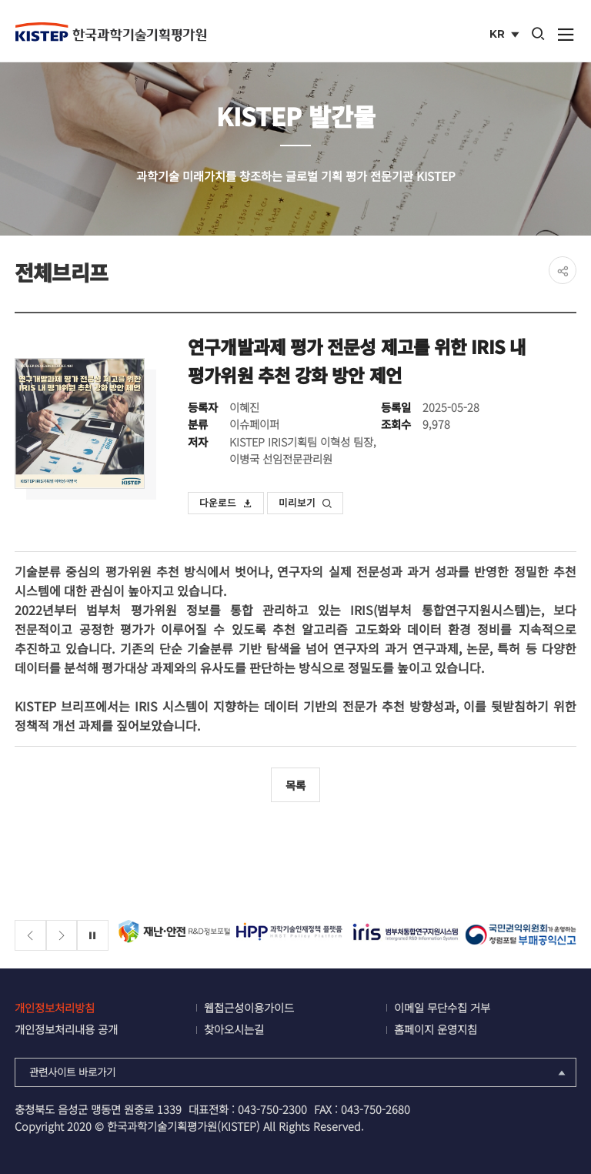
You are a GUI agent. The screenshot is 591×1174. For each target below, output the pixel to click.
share (562, 270)
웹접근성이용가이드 (249, 1007)
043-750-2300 (272, 1109)
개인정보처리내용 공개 (66, 1028)
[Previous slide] (30, 936)
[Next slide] (62, 936)
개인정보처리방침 (55, 1007)
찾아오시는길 (234, 1028)
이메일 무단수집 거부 (442, 1007)
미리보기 (305, 502)
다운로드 (226, 502)
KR (506, 35)
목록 (295, 785)
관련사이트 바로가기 (299, 1071)
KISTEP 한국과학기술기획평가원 (111, 32)
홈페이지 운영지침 (435, 1028)
